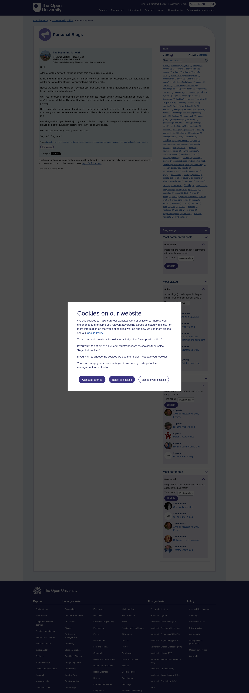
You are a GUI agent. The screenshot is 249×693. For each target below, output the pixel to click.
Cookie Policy (95, 333)
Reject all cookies (122, 379)
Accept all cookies (92, 379)
